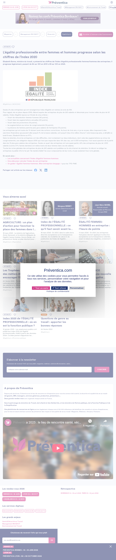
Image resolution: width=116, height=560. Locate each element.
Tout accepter (41, 288)
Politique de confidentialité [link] (58, 291)
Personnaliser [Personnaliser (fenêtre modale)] (77, 288)
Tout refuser (59, 288)
